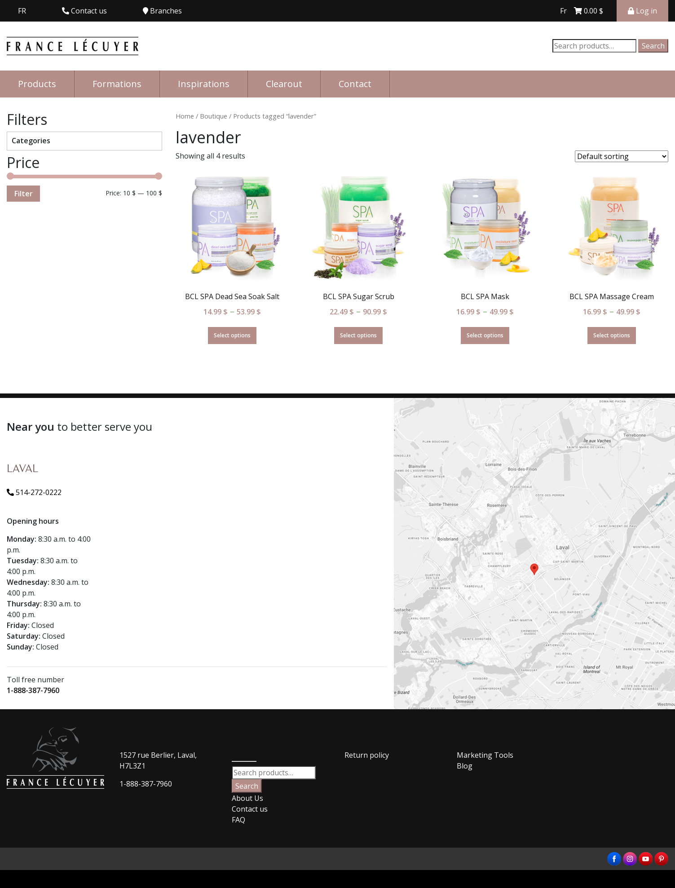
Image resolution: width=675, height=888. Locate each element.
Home (185, 115)
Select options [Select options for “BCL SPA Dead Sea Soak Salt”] (232, 335)
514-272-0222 (34, 492)
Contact (355, 84)
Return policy (366, 755)
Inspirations (203, 84)
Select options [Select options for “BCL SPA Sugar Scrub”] (358, 335)
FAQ (238, 820)
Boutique (213, 115)
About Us (247, 798)
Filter (23, 194)
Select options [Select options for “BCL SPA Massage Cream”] (611, 335)
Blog (464, 766)
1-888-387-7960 (33, 690)
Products (37, 84)
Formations (117, 84)
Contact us (250, 809)
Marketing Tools (485, 755)
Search (653, 46)
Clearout (284, 84)
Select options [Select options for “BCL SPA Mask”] (485, 335)
